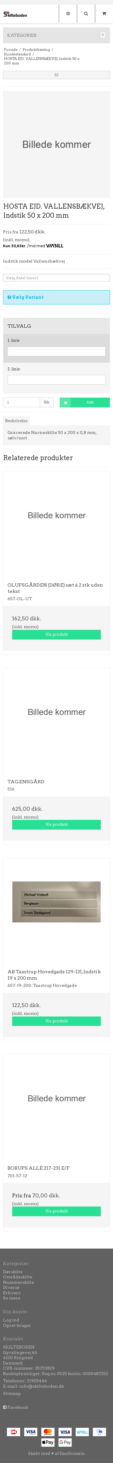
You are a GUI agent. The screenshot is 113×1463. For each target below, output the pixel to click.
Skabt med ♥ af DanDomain (56, 1453)
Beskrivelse (16, 421)
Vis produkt (57, 634)
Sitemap (12, 1393)
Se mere (11, 1298)
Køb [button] (77, 402)
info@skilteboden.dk (41, 1386)
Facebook (18, 1407)
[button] (56, 75)
